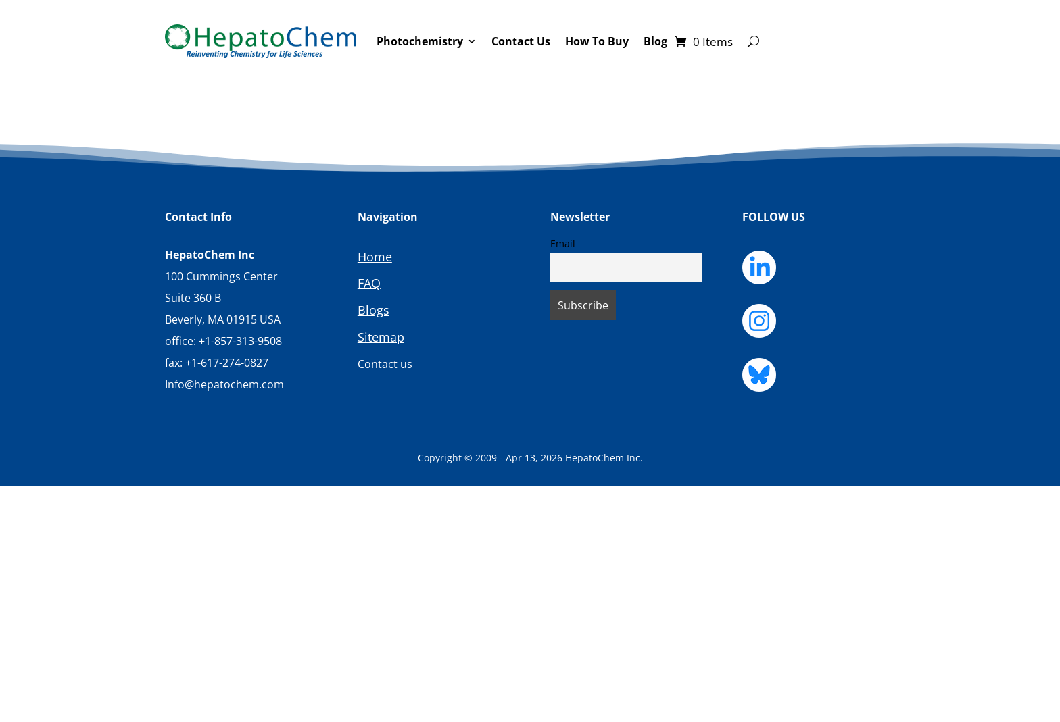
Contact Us (520, 41)
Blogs (373, 310)
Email (562, 243)
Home (375, 257)
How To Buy (597, 41)
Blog (655, 41)
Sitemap (381, 337)
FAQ (369, 283)
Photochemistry (420, 41)
